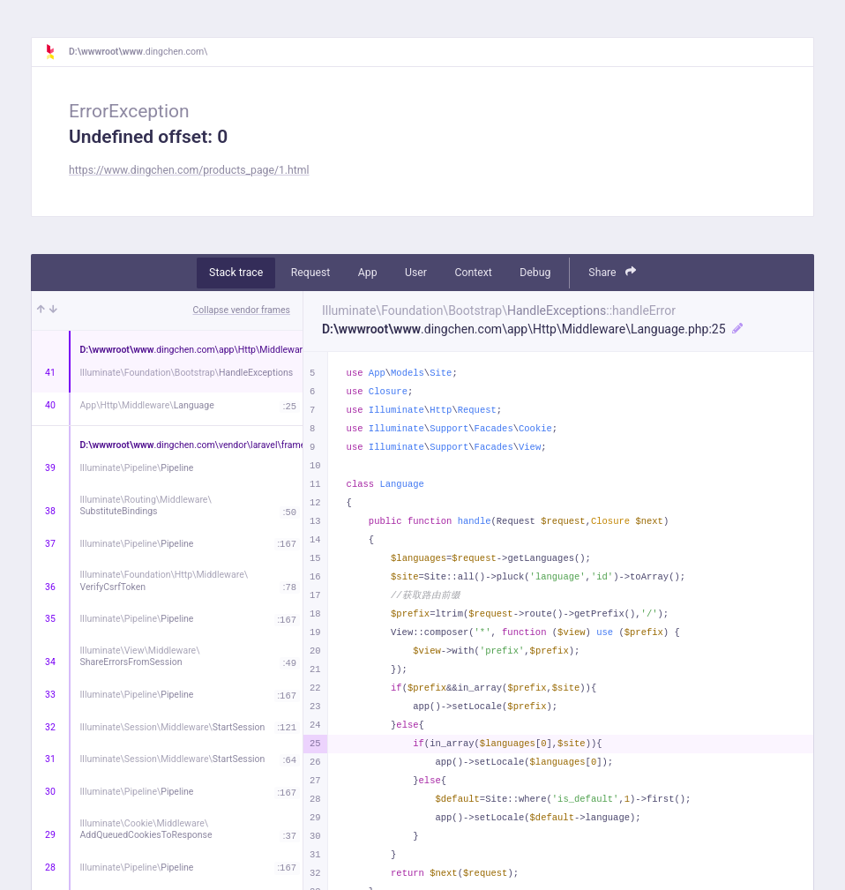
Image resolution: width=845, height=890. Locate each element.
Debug (535, 272)
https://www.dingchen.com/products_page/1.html (189, 170)
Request (311, 272)
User (416, 272)
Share (612, 272)
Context (472, 272)
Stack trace (236, 272)
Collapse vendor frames (242, 310)
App (368, 272)
